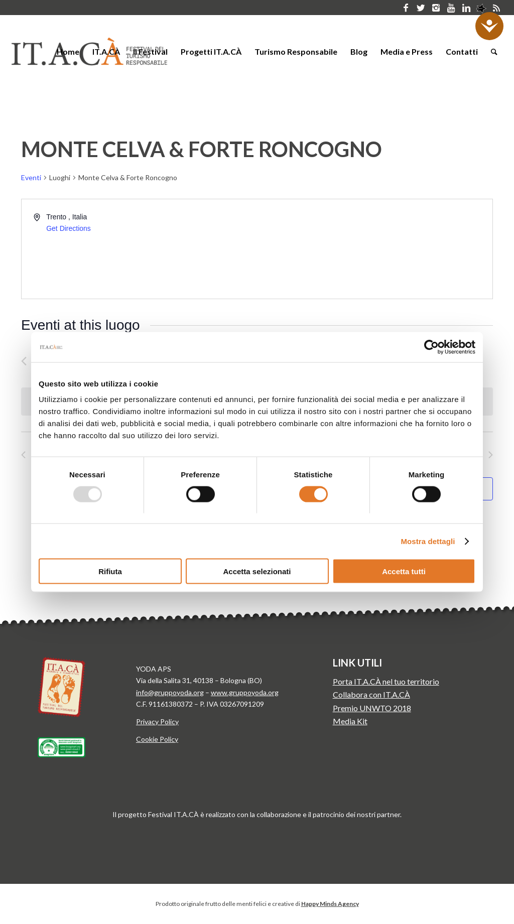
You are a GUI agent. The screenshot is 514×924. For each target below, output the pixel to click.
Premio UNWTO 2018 (372, 708)
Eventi (31, 177)
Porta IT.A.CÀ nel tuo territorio (386, 681)
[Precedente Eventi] (24, 361)
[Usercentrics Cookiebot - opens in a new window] (431, 346)
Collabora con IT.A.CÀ (371, 694)
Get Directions (68, 228)
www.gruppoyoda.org (245, 692)
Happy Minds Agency (330, 903)
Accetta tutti (404, 571)
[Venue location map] (374, 249)
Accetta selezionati (257, 571)
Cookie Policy (157, 739)
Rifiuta (110, 571)
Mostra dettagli (428, 541)
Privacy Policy (157, 721)
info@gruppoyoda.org (170, 692)
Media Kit (350, 721)
